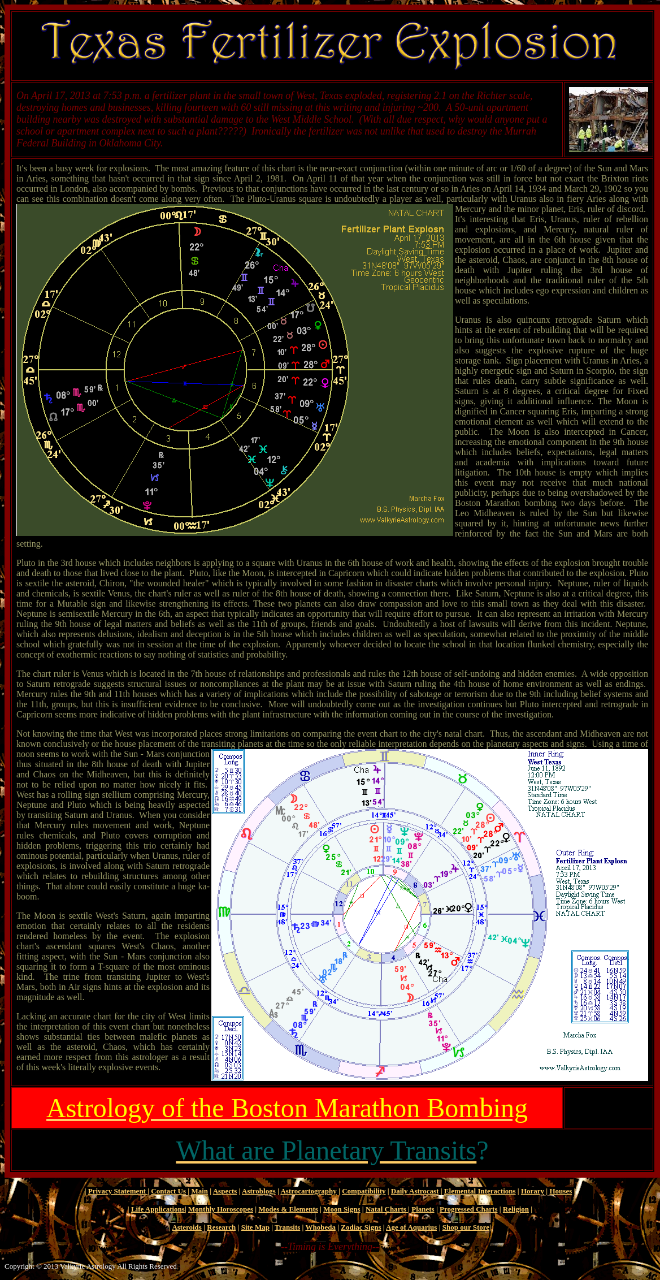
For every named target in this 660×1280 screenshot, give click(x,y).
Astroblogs (259, 1191)
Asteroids (186, 1227)
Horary (532, 1191)
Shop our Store (465, 1227)
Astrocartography (308, 1191)
